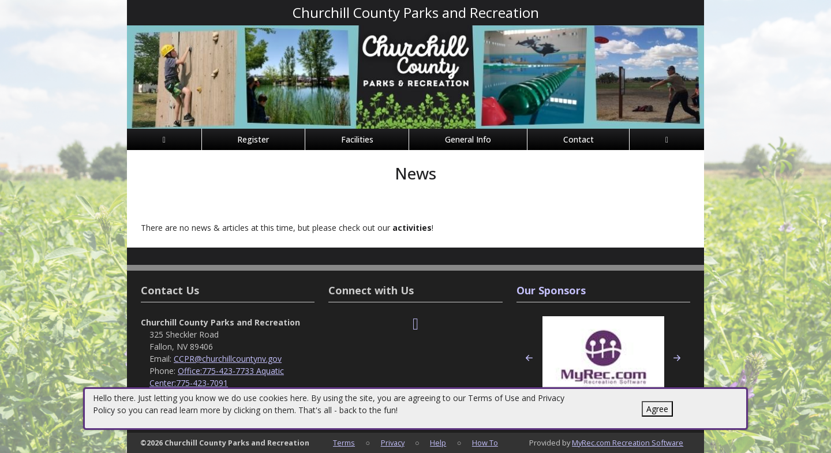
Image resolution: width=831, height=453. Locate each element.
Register (253, 139)
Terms (344, 442)
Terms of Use (493, 397)
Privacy (393, 442)
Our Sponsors (551, 290)
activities (412, 227)
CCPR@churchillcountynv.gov (228, 358)
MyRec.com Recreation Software (627, 442)
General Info (468, 139)
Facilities (357, 139)
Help (438, 442)
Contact (578, 139)
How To (485, 442)
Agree (657, 408)
